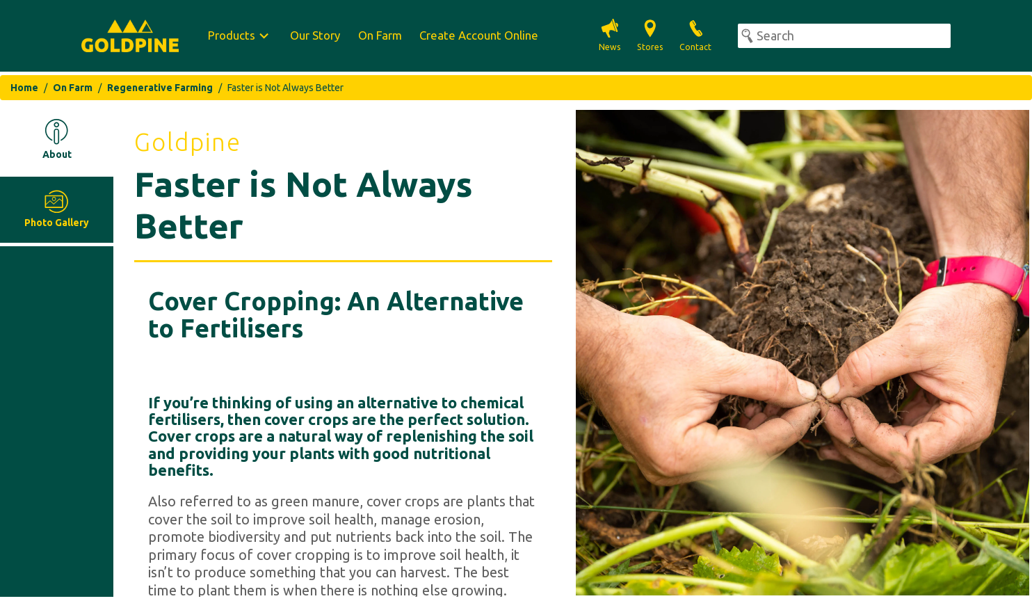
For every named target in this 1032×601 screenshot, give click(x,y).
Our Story (315, 35)
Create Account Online (478, 35)
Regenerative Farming (160, 87)
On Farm (380, 35)
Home (24, 87)
